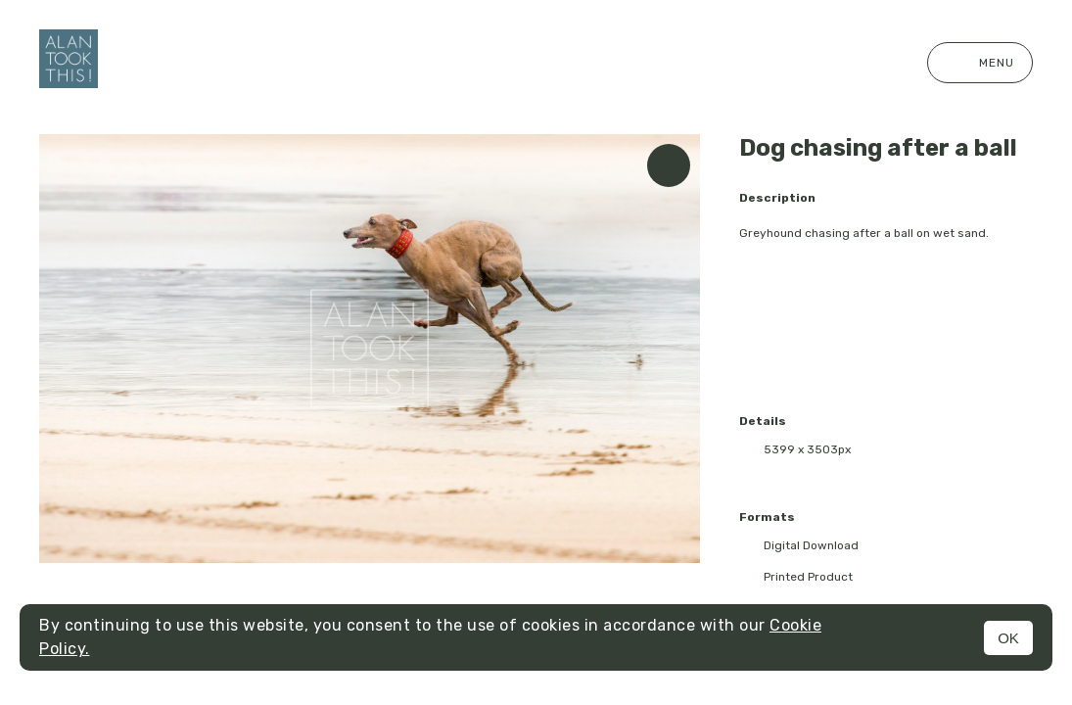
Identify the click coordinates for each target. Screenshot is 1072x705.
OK (1008, 638)
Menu (980, 62)
